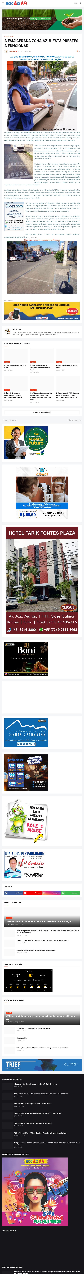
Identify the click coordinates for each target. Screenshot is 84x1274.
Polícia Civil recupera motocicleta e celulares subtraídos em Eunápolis (13, 395)
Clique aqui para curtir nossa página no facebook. (42, 240)
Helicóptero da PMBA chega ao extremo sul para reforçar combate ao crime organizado (67, 395)
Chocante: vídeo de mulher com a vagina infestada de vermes (35, 1084)
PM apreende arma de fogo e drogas (66, 366)
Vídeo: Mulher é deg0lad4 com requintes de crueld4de (33, 1123)
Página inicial (8, 36)
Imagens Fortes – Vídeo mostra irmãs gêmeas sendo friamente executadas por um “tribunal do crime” (47, 1144)
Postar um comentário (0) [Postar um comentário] (42, 412)
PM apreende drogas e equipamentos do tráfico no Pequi (40, 367)
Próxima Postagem (73, 420)
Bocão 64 (17, 329)
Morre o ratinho (22, 1038)
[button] (3, 3)
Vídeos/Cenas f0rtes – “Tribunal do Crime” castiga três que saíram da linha (43, 1048)
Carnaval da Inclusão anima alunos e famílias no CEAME (36, 950)
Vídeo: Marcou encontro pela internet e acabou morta (32, 1103)
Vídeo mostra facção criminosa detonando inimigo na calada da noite (38, 1113)
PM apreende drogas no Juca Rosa (15, 366)
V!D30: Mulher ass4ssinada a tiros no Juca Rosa (33, 1028)
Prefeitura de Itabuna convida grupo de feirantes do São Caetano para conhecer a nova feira (41, 396)
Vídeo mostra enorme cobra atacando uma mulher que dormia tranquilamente (41, 1094)
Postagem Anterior (10, 420)
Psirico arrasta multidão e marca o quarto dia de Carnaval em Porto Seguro (42, 940)
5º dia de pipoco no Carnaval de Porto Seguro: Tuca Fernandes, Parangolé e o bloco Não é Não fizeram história (48, 932)
